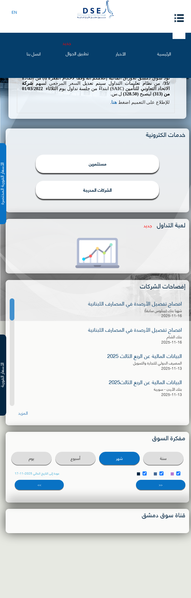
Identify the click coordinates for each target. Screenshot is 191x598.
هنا (114, 102)
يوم (31, 458)
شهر (119, 458)
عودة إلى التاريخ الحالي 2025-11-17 (37, 473)
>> (39, 485)
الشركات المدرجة (97, 190)
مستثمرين (97, 163)
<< (161, 485)
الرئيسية (164, 53)
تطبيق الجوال (77, 53)
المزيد (23, 413)
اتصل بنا (34, 53)
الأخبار (121, 53)
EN (14, 12)
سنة (163, 458)
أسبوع (75, 458)
